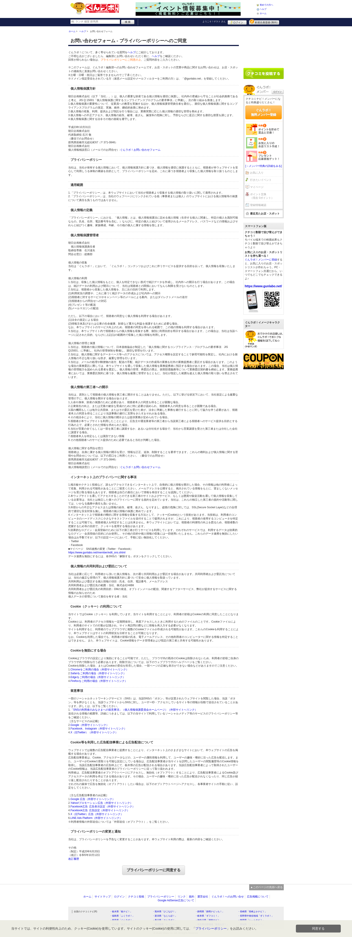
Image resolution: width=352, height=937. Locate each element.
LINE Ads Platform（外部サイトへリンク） (96, 818)
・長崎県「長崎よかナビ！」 (252, 911)
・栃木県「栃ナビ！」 (121, 911)
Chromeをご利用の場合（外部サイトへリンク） (99, 669)
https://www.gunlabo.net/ (263, 286)
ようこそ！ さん (214, 21)
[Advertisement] (263, 45)
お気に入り (257, 172)
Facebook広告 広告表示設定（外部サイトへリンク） (102, 806)
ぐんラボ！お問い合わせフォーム (140, 149)
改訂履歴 (73, 858)
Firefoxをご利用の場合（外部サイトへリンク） (98, 681)
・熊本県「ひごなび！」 (164, 911)
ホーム (263, 13)
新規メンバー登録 (264, 22)
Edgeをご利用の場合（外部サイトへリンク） (97, 677)
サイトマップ (103, 896)
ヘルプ (263, 9)
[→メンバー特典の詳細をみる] (263, 166)
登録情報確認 (258, 205)
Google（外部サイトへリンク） (89, 725)
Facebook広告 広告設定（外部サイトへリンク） (100, 810)
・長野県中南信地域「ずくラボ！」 (256, 916)
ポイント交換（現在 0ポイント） (262, 196)
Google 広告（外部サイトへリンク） (92, 799)
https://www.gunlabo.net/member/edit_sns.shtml (96, 552)
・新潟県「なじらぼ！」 (164, 916)
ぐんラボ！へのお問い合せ (227, 896)
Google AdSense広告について (176, 900)
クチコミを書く (263, 73)
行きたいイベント (261, 179)
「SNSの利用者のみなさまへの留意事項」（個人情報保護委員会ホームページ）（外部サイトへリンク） (133, 709)
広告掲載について (257, 896)
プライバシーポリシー (160, 896)
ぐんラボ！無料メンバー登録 (263, 112)
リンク (182, 896)
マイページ (257, 187)
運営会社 (202, 896)
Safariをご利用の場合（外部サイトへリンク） (98, 673)
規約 (191, 896)
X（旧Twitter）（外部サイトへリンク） (94, 732)
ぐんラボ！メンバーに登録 (261, 259)
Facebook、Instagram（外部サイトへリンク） (98, 728)
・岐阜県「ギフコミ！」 (207, 916)
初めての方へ (266, 5)
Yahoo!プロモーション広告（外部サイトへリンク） (101, 802)
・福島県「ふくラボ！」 (122, 916)
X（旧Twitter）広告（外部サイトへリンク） (96, 814)
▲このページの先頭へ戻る (266, 887)
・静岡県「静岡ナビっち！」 (209, 911)
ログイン (237, 22)
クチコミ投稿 (136, 896)
